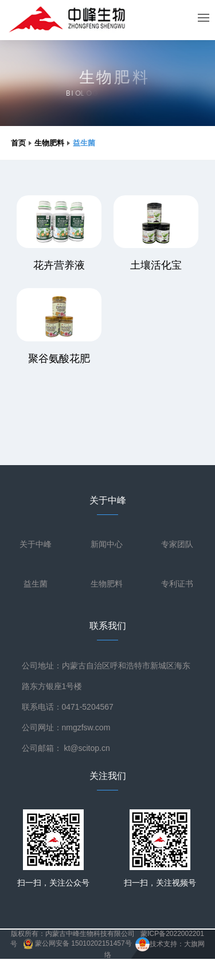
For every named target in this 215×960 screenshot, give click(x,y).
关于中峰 (35, 544)
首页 (18, 143)
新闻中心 (107, 544)
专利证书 (177, 583)
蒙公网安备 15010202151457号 (77, 943)
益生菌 (36, 583)
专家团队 (177, 544)
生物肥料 (49, 143)
